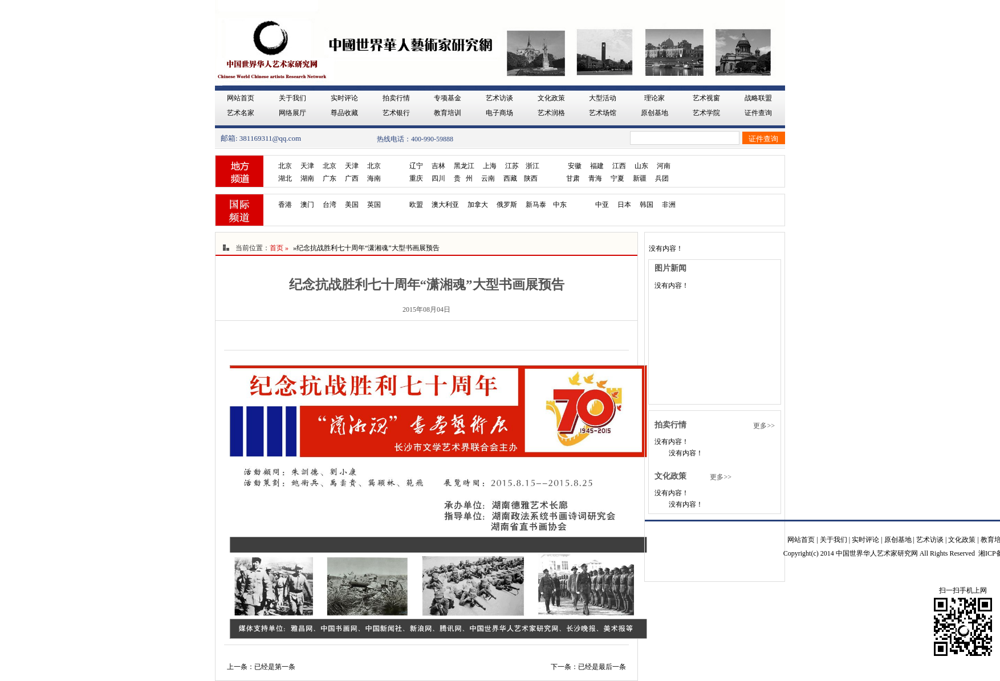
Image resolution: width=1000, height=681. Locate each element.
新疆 (640, 178)
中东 (560, 205)
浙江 (532, 166)
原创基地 (654, 113)
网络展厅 (292, 113)
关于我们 (292, 98)
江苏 (512, 166)
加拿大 (478, 205)
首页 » (279, 248)
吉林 (438, 166)
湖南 (307, 178)
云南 (488, 178)
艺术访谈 (499, 98)
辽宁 (416, 166)
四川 (438, 178)
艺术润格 (551, 113)
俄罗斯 (507, 205)
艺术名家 (240, 113)
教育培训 (447, 113)
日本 (624, 205)
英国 (374, 205)
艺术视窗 (706, 98)
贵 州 (463, 178)
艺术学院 (706, 113)
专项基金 (447, 98)
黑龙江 (464, 166)
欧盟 (416, 205)
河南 (663, 166)
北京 (285, 166)
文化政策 (551, 98)
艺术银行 (396, 113)
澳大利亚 (445, 205)
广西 (352, 178)
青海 (595, 178)
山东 (641, 166)
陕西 (531, 178)
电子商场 (499, 113)
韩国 (646, 205)
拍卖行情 (396, 98)
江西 (619, 166)
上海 (490, 166)
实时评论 (344, 98)
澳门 (307, 205)
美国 (352, 205)
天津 (307, 166)
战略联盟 (758, 98)
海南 (374, 178)
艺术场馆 (602, 113)
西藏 (510, 178)
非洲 (669, 205)
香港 (285, 205)
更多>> (764, 426)
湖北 (285, 178)
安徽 (575, 166)
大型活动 (602, 98)
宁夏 (617, 178)
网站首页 (240, 98)
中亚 (602, 205)
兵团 (662, 178)
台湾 (329, 205)
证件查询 (758, 113)
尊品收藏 (344, 113)
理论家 (654, 98)
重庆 (416, 178)
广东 (329, 178)
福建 (597, 166)
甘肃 (573, 178)
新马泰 (536, 205)
